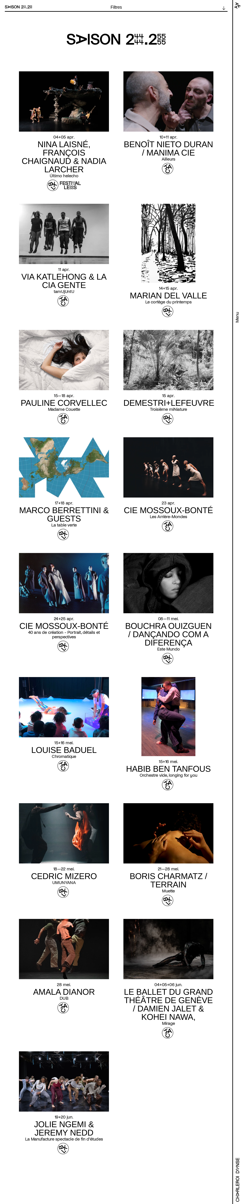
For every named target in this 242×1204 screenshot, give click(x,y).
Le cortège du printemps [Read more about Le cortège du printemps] (168, 302)
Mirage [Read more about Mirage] (168, 1023)
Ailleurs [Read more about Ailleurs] (168, 159)
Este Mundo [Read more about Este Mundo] (168, 649)
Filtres (116, 7)
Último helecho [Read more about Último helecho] (64, 175)
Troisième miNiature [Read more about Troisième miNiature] (168, 409)
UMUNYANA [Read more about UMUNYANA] (64, 882)
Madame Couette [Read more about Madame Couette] (64, 409)
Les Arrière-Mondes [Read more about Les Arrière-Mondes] (168, 516)
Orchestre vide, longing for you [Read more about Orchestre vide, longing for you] (168, 775)
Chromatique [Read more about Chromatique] (64, 756)
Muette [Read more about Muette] (168, 891)
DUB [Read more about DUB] (64, 998)
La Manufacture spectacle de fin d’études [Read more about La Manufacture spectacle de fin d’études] (64, 1139)
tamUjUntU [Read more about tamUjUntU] (64, 291)
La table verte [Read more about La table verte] (64, 525)
